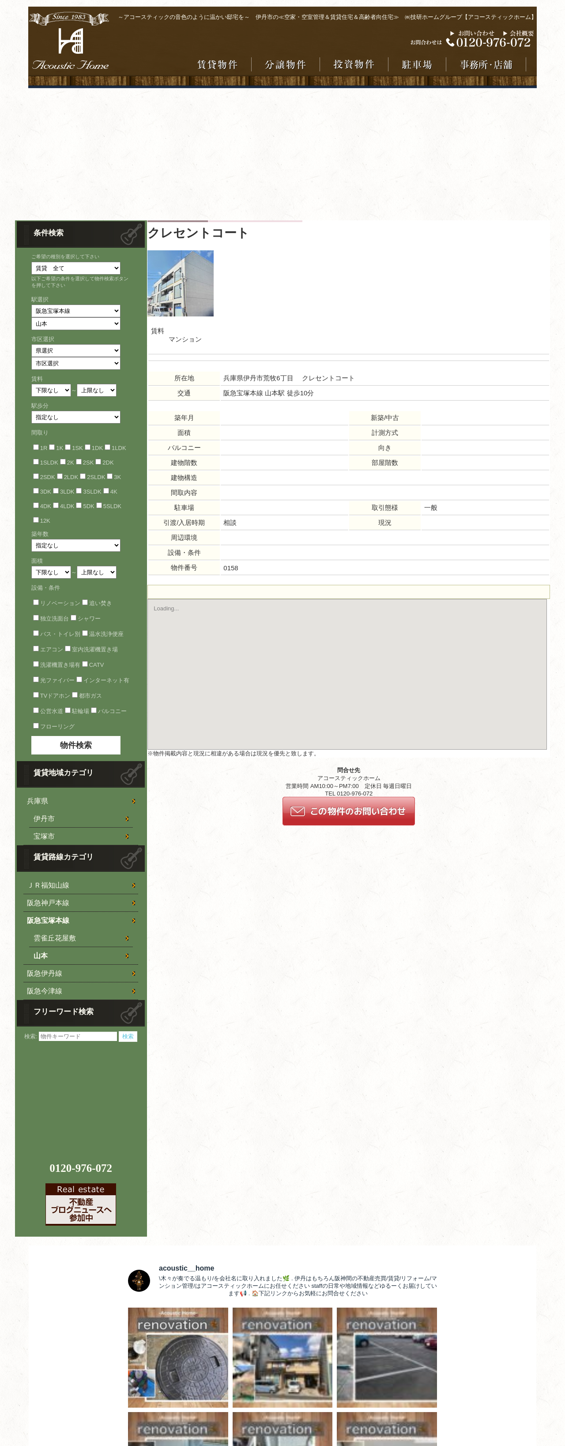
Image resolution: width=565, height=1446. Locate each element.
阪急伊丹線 (44, 973)
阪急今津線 (44, 991)
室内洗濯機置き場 (95, 649)
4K (113, 491)
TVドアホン (55, 695)
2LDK (71, 477)
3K (117, 477)
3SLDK (92, 491)
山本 (41, 955)
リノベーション (60, 603)
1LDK (119, 448)
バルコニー (112, 711)
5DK (88, 506)
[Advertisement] (282, 154)
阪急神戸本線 (48, 903)
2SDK (47, 477)
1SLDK (49, 462)
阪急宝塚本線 (48, 920)
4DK (45, 506)
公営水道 (51, 711)
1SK (77, 448)
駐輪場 (80, 711)
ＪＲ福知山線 (48, 885)
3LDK (67, 491)
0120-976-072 (80, 1168)
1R (44, 448)
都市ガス (90, 695)
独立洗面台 (54, 618)
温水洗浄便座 (106, 634)
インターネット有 (106, 680)
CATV (96, 665)
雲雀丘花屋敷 (55, 938)
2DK (107, 462)
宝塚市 (44, 836)
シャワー (89, 618)
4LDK (67, 506)
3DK (45, 491)
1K (59, 448)
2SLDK (96, 477)
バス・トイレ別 (60, 634)
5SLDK (112, 506)
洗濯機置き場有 (60, 665)
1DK (97, 448)
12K (45, 520)
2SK (88, 462)
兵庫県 (37, 801)
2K (70, 462)
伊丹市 (44, 818)
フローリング (57, 726)
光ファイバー (57, 680)
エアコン (51, 649)
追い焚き (100, 603)
